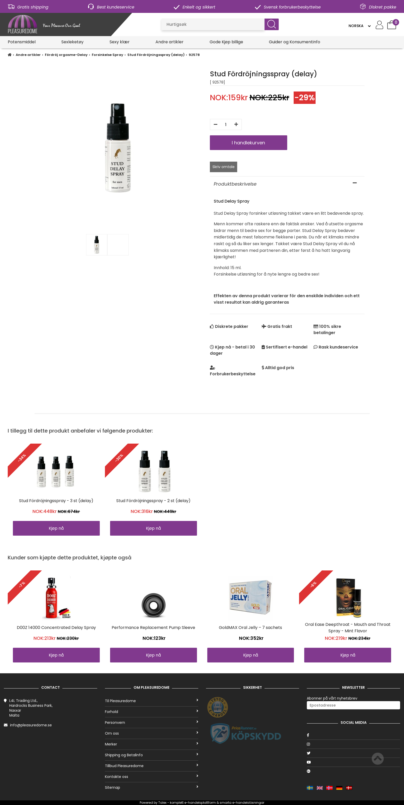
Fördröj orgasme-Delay (66, 54)
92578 (194, 54)
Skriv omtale (223, 166)
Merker (151, 744)
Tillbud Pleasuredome (151, 765)
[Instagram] (353, 744)
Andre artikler (169, 42)
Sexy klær (120, 42)
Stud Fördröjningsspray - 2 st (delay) (153, 501)
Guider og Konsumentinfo (294, 42)
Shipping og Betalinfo (151, 755)
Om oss (151, 733)
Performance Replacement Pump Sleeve (153, 627)
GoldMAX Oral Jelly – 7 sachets (250, 627)
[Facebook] (353, 735)
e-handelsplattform (200, 802)
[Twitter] (353, 753)
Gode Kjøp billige (226, 42)
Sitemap (151, 787)
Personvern (151, 722)
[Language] (359, 26)
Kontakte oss (151, 776)
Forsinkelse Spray (107, 54)
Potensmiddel (22, 42)
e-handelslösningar (248, 802)
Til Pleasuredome (151, 700)
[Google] (353, 771)
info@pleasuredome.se (31, 725)
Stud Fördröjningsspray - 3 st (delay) (56, 501)
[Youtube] (353, 762)
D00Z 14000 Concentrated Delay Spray (56, 627)
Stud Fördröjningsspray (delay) (156, 54)
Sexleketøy (72, 42)
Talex (162, 802)
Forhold (151, 711)
